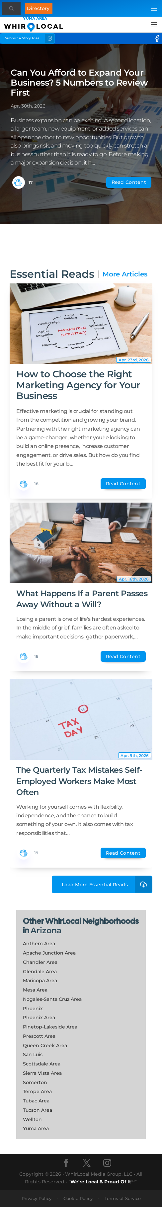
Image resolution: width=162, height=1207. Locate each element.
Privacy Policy (36, 1198)
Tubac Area (36, 1101)
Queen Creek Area (45, 1045)
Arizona (46, 930)
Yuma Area (36, 1128)
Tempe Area (37, 1091)
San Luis (32, 1054)
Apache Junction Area (49, 953)
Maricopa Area (40, 981)
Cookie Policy (78, 1198)
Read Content (129, 182)
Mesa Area (35, 990)
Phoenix (33, 1008)
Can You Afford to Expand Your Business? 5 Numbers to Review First (79, 82)
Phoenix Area (39, 1017)
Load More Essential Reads (107, 884)
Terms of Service (123, 1198)
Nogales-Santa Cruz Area (52, 999)
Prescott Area (39, 1036)
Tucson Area (37, 1110)
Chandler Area (40, 962)
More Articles (125, 274)
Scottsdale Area (41, 1064)
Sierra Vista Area (42, 1073)
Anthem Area (39, 944)
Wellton (32, 1119)
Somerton (35, 1082)
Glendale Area (40, 972)
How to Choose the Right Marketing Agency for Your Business (78, 384)
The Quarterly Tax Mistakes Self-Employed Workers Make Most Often (79, 781)
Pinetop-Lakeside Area (50, 1027)
